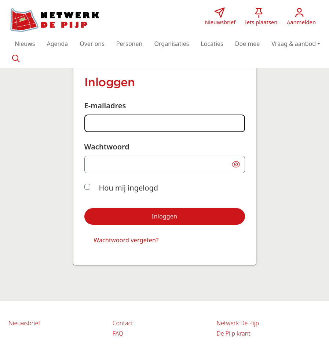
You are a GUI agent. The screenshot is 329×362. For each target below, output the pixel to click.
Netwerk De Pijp (237, 323)
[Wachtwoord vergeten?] (126, 240)
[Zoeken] (16, 58)
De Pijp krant (233, 333)
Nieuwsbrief (24, 323)
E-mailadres (105, 106)
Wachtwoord (106, 147)
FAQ (118, 333)
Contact (123, 323)
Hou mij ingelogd (128, 188)
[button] (25, 43)
